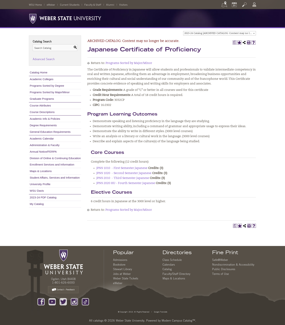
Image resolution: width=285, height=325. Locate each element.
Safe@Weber (220, 260)
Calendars (168, 264)
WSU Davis (37, 190)
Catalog (167, 269)
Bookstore (119, 264)
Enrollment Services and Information (52, 164)
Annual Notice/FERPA (43, 151)
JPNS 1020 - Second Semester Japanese (123, 173)
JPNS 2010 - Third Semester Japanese (122, 178)
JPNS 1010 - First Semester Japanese (121, 168)
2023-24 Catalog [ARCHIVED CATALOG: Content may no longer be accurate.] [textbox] (220, 33)
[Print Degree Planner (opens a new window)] (235, 43)
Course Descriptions (42, 112)
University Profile (40, 184)
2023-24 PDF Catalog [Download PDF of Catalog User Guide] (43, 197)
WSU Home (35, 4)
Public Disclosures (223, 269)
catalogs (98, 320)
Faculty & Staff (92, 4)
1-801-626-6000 (63, 282)
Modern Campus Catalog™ (178, 320)
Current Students (69, 4)
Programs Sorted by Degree (47, 85)
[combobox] (219, 33)
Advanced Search (44, 59)
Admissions (120, 260)
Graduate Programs (42, 98)
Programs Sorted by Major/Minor (50, 92)
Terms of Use (220, 274)
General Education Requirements (50, 131)
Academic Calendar (42, 138)
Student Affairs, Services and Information (55, 177)
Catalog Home (38, 72)
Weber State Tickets (125, 278)
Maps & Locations (41, 171)
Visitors (123, 4)
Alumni (110, 4)
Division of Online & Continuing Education (55, 158)
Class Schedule (172, 260)
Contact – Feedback (63, 290)
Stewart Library (122, 269)
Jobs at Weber (122, 274)
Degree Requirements (43, 125)
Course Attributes (40, 105)
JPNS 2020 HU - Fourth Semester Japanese (125, 183)
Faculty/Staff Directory (176, 274)
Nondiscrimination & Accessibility (233, 264)
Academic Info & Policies (45, 118)
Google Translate (160, 311)
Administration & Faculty (45, 145)
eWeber (51, 4)
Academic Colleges (41, 79)
